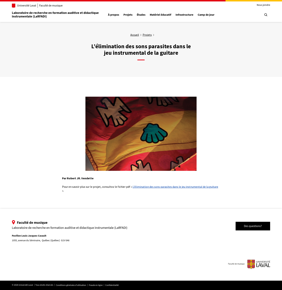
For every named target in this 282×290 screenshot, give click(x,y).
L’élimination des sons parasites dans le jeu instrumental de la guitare (175, 186)
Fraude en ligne (96, 285)
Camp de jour (206, 15)
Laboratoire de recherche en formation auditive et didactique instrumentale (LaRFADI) (55, 15)
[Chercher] (265, 14)
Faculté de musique (51, 6)
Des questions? (253, 226)
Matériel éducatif (160, 15)
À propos (113, 15)
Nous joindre (263, 5)
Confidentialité (112, 285)
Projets (127, 15)
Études (141, 15)
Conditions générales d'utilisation (71, 285)
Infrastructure (184, 15)
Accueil (134, 35)
